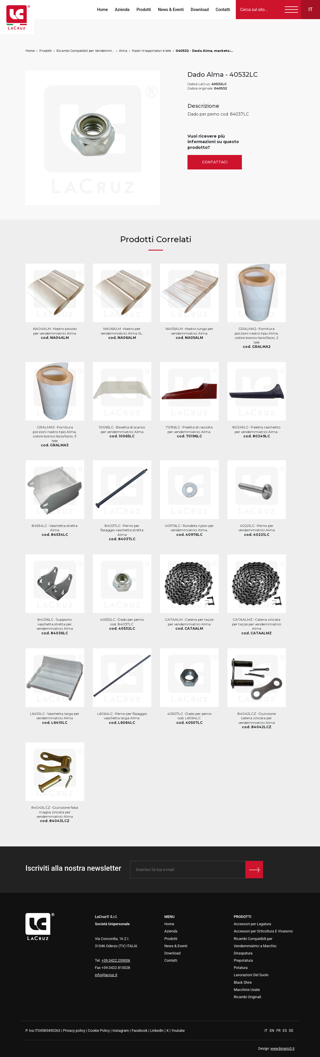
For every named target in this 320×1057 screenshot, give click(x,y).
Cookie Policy (99, 1030)
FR (279, 1030)
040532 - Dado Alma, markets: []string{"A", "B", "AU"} (204, 51)
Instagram (121, 1030)
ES (285, 1030)
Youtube (178, 1030)
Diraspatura (243, 953)
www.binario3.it (283, 1049)
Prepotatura (243, 960)
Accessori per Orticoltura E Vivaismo (263, 931)
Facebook (140, 1030)
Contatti (222, 9)
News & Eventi (170, 9)
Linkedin (157, 1030)
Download (199, 9)
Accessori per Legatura (252, 924)
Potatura (241, 967)
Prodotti (143, 9)
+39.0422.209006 (116, 960)
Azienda (122, 9)
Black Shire (243, 982)
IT (266, 1030)
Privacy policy (74, 1030)
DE (291, 1030)
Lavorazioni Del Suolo (251, 975)
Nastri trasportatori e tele (151, 51)
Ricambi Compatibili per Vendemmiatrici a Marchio (85, 51)
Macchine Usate (247, 989)
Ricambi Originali (247, 997)
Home (102, 9)
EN (272, 1030)
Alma (123, 51)
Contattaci (214, 162)
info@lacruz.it (106, 975)
